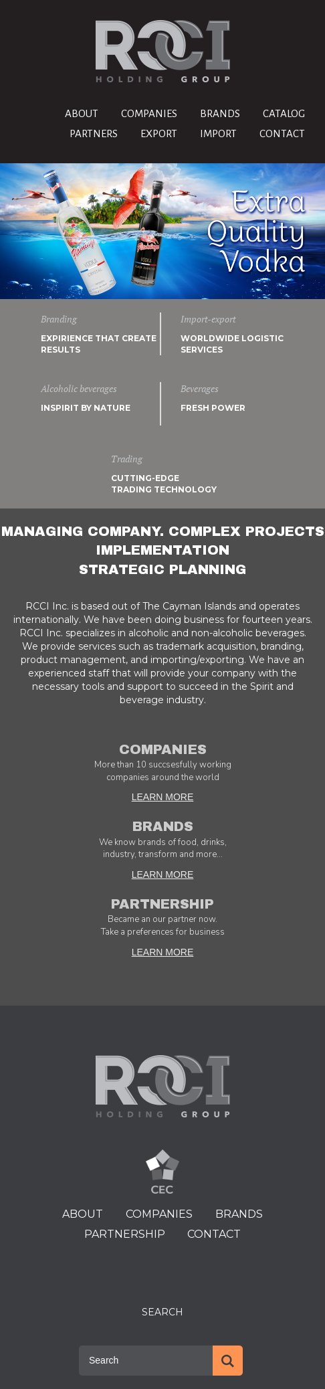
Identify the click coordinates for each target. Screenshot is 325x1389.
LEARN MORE (163, 797)
